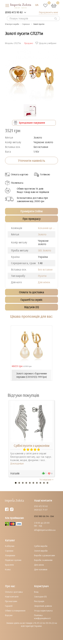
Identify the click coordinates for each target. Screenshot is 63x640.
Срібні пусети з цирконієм (31, 446)
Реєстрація (39, 601)
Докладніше (17, 463)
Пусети (42, 276)
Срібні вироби (40, 545)
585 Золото (44, 250)
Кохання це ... (46, 228)
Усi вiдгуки (46, 479)
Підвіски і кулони (13, 560)
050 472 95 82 (41, 506)
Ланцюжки (10, 555)
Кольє (8, 569)
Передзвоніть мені (48, 12)
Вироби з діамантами (44, 555)
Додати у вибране (46, 43)
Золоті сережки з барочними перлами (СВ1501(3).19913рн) (31, 375)
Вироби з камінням (43, 560)
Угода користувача (43, 610)
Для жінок (44, 282)
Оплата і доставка (14, 591)
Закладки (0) (40, 596)
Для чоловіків (40, 569)
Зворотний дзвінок (43, 605)
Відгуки (8, 615)
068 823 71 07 (40, 509)
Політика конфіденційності (42, 617)
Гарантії (8, 605)
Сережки (9, 550)
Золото (42, 234)
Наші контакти (11, 596)
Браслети (9, 564)
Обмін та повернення (15, 610)
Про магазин (11, 601)
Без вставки (45, 269)
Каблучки (9, 545)
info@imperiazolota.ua (44, 529)
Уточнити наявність (31, 161)
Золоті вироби (41, 550)
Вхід (36, 591)
